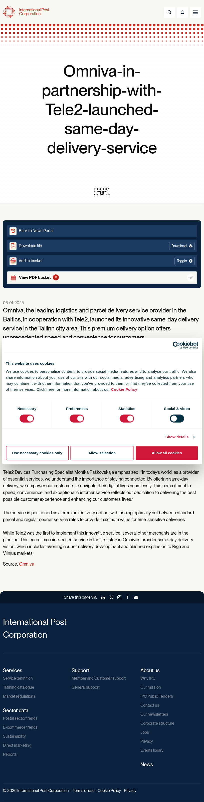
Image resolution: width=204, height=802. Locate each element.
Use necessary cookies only (37, 453)
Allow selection (102, 453)
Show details (177, 437)
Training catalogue (18, 687)
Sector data (16, 710)
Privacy (146, 741)
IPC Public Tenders (156, 696)
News (146, 764)
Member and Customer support (99, 678)
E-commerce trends (20, 727)
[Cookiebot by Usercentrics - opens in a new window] (176, 345)
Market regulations (19, 696)
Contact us (149, 705)
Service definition (18, 678)
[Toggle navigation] (195, 12)
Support (80, 670)
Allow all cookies (167, 453)
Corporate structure (157, 723)
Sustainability (14, 736)
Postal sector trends (20, 718)
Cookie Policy (124, 389)
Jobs (144, 732)
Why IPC (147, 678)
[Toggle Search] (169, 12)
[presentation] (102, 192)
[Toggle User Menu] (182, 12)
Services (12, 670)
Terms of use (84, 790)
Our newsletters (154, 714)
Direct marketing (17, 745)
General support (86, 687)
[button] (102, 260)
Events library (151, 750)
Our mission (150, 687)
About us (150, 670)
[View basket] (102, 277)
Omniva (26, 564)
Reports (10, 754)
